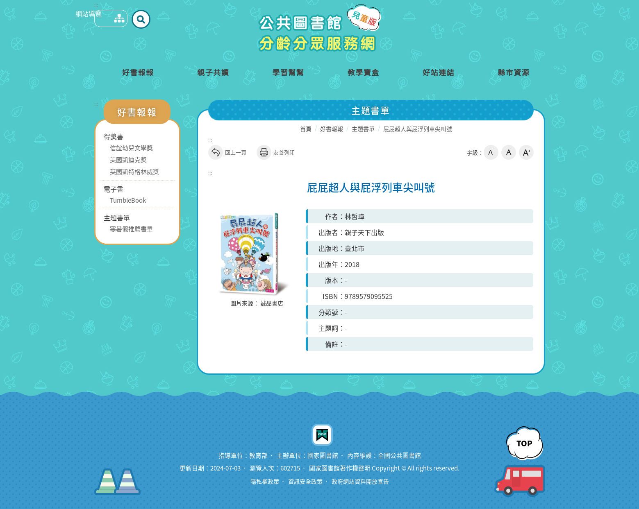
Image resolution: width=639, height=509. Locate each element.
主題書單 (117, 217)
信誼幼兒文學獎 (131, 147)
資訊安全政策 (304, 481)
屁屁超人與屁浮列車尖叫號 (417, 129)
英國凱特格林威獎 (134, 171)
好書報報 (331, 129)
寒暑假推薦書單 (131, 228)
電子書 (113, 189)
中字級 (508, 152)
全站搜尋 (126, 18)
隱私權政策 (261, 481)
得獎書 (113, 136)
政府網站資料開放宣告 (362, 481)
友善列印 (276, 152)
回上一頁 (227, 152)
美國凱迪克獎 (128, 159)
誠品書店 (271, 303)
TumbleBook (128, 200)
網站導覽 (103, 18)
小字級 (491, 152)
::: (96, 5)
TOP (524, 442)
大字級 (526, 152)
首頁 (306, 129)
